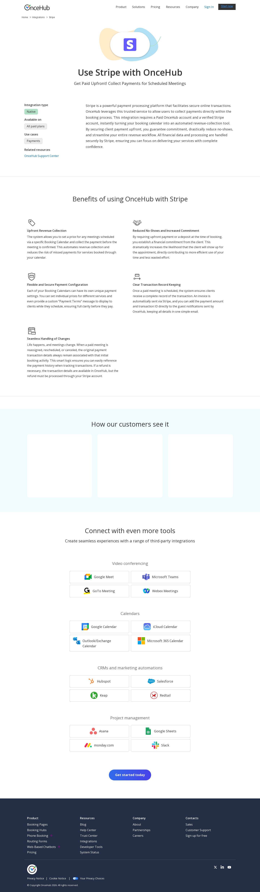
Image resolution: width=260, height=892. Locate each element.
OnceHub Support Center (41, 156)
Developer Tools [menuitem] (91, 847)
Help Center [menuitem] (88, 830)
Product (121, 7)
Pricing (155, 7)
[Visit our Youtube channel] (229, 867)
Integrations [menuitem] (88, 841)
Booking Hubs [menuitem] (37, 830)
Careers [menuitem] (138, 836)
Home (25, 17)
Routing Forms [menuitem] (37, 841)
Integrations (38, 17)
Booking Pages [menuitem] (37, 824)
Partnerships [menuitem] (141, 830)
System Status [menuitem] (89, 852)
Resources (173, 7)
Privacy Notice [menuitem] (35, 878)
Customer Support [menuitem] (198, 830)
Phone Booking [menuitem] (37, 836)
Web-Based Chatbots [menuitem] (41, 847)
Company (192, 7)
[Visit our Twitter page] (215, 867)
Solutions (138, 7)
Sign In (209, 7)
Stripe (52, 17)
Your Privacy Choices (88, 878)
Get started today (130, 775)
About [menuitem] (137, 824)
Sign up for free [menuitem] (196, 836)
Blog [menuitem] (83, 824)
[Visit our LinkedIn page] (222, 867)
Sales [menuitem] (189, 824)
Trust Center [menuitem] (89, 836)
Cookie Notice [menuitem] (57, 878)
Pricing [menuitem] (31, 852)
